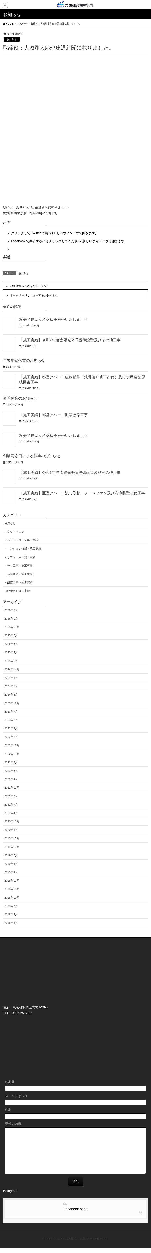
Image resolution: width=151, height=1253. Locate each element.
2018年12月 (12, 880)
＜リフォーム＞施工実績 (19, 557)
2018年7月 (11, 906)
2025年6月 (11, 643)
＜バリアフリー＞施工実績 (21, 540)
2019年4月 (11, 872)
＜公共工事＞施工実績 (18, 565)
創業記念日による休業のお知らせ (31, 456)
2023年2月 (11, 736)
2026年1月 (11, 618)
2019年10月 (12, 847)
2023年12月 (12, 703)
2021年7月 (11, 804)
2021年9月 (11, 796)
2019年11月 (12, 838)
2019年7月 (11, 855)
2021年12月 (12, 787)
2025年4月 (11, 652)
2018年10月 (12, 897)
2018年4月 (11, 914)
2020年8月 (11, 829)
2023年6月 (11, 720)
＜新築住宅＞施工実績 (18, 574)
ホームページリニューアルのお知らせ (34, 295)
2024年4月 (11, 694)
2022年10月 (12, 754)
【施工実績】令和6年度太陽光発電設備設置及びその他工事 (70, 472)
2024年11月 (12, 669)
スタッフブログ (14, 531)
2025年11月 (12, 627)
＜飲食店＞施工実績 (17, 590)
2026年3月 (11, 610)
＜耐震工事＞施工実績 (18, 582)
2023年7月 (11, 711)
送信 (75, 1181)
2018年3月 (11, 922)
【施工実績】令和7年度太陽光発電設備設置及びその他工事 (70, 340)
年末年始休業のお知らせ (24, 360)
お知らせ (11, 39)
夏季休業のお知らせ (20, 398)
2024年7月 (11, 686)
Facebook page (75, 1209)
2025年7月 (11, 635)
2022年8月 (11, 762)
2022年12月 (12, 745)
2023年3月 (11, 728)
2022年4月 (11, 779)
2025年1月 (11, 661)
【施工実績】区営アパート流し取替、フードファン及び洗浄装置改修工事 (82, 493)
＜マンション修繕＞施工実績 (22, 548)
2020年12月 (12, 821)
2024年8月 (11, 677)
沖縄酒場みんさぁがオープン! (28, 286)
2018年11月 (12, 889)
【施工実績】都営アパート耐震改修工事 (53, 415)
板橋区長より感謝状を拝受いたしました (53, 319)
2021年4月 (11, 813)
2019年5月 (11, 863)
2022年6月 (11, 770)
